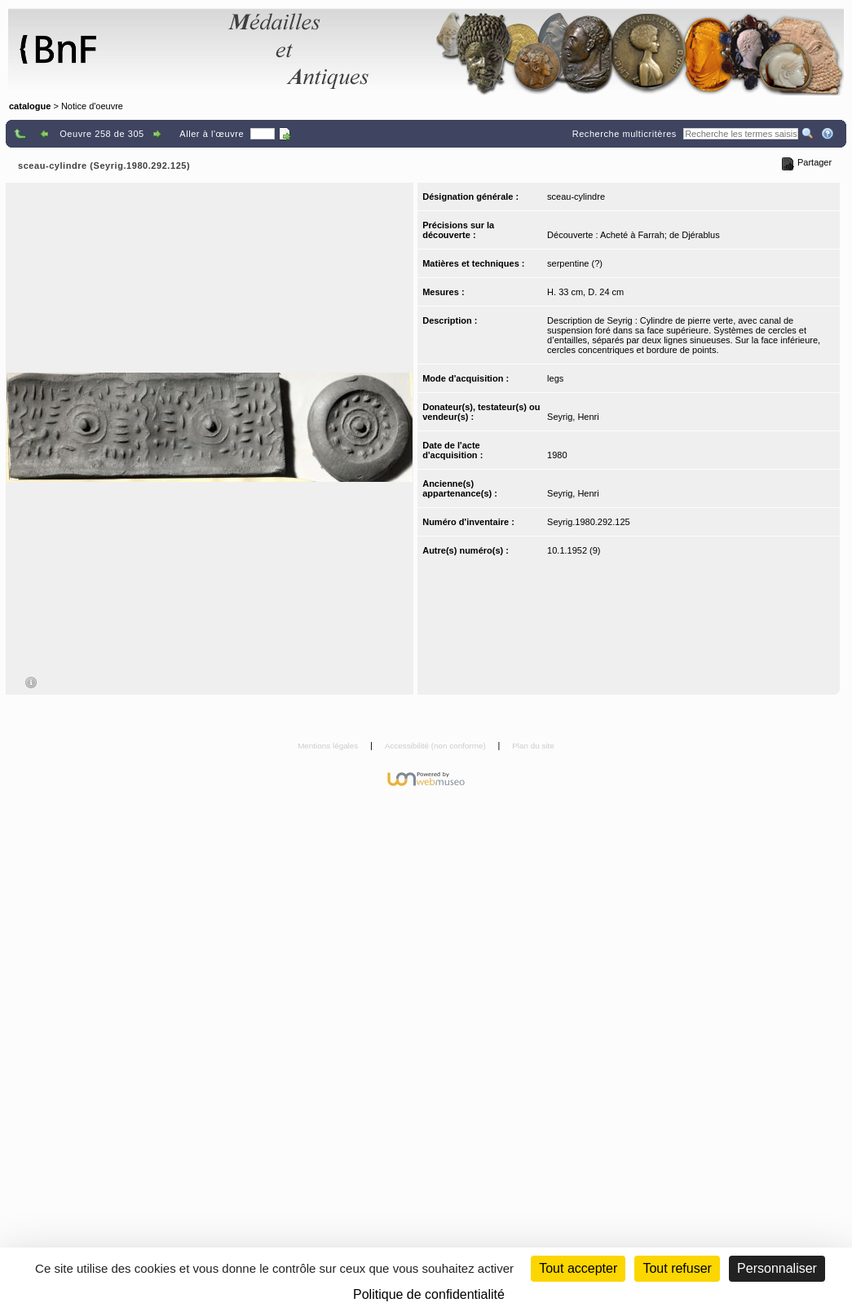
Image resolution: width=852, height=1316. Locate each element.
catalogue (30, 106)
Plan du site (533, 745)
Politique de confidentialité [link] (429, 1294)
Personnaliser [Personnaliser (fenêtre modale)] (777, 1268)
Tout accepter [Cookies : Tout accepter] (578, 1268)
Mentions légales (329, 745)
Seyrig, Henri (573, 417)
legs (555, 378)
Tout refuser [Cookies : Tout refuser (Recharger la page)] (676, 1268)
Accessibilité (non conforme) (436, 745)
